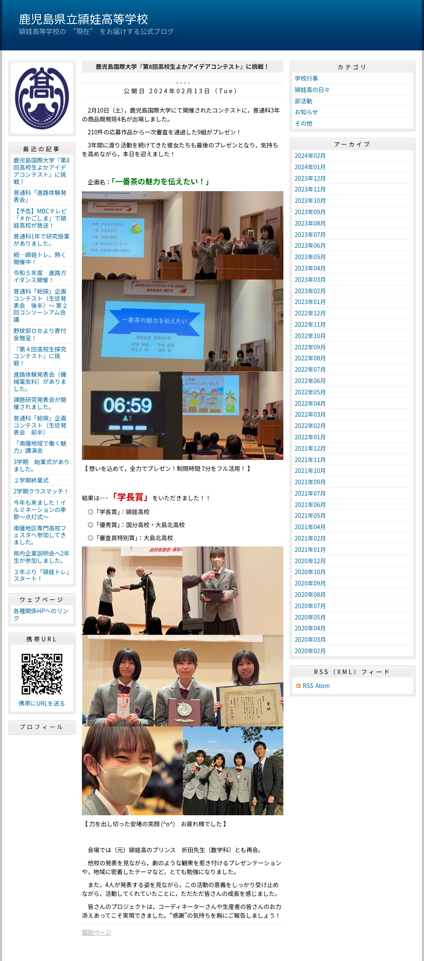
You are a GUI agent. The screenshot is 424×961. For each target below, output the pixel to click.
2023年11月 (310, 189)
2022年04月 (310, 403)
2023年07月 (310, 234)
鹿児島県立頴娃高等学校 (83, 18)
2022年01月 (310, 437)
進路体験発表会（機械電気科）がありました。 (39, 381)
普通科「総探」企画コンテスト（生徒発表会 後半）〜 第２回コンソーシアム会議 (40, 305)
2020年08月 (310, 594)
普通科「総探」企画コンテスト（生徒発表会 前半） (39, 425)
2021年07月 (310, 493)
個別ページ (96, 932)
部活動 (303, 101)
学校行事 (306, 78)
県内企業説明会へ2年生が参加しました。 (41, 557)
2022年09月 (310, 347)
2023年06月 (310, 245)
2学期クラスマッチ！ (41, 491)
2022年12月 (310, 313)
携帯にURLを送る (42, 703)
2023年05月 (310, 256)
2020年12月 (310, 561)
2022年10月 (310, 335)
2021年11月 (310, 459)
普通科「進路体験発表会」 (39, 196)
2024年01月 (310, 167)
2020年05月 (310, 617)
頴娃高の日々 (312, 89)
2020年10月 (310, 571)
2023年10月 (310, 200)
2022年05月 (310, 392)
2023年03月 (310, 279)
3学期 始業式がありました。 (41, 465)
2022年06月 (310, 380)
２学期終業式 (31, 480)
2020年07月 (310, 605)
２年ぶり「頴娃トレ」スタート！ (41, 575)
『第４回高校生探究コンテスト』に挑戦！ (39, 356)
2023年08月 (310, 223)
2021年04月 (310, 527)
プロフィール (42, 727)
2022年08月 (310, 358)
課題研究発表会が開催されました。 (39, 403)
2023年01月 (310, 301)
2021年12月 (310, 448)
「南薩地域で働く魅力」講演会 (39, 446)
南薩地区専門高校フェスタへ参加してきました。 (39, 535)
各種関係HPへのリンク (40, 614)
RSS (308, 686)
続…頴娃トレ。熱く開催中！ (39, 258)
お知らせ (306, 112)
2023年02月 (310, 290)
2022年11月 (310, 324)
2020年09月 (310, 583)
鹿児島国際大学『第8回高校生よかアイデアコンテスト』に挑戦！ (41, 170)
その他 (303, 123)
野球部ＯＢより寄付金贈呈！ (39, 334)
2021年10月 (310, 470)
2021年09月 (310, 482)
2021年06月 (310, 504)
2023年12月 (310, 178)
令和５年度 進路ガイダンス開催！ (39, 276)
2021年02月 (310, 538)
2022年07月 (310, 369)
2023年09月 (310, 211)
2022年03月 (310, 414)
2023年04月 (310, 268)
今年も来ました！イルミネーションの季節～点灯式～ (39, 509)
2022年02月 (310, 425)
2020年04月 (310, 628)
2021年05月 (310, 515)
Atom (322, 686)
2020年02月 (310, 650)
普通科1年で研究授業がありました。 (41, 239)
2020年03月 (310, 639)
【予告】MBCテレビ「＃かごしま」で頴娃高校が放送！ (40, 218)
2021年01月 (310, 549)
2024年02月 (310, 155)
